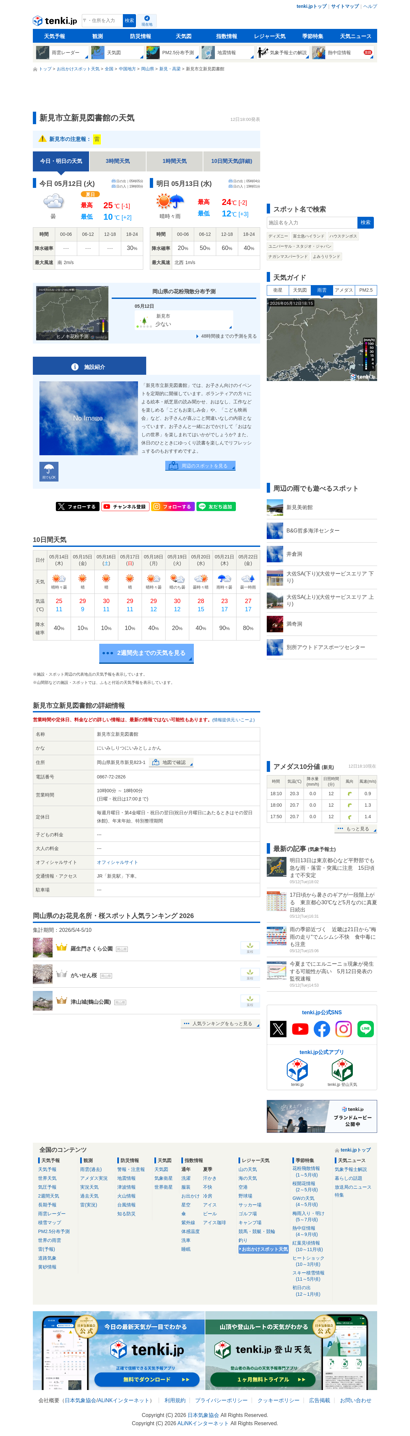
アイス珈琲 (214, 1222)
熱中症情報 (311, 1231)
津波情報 (126, 1187)
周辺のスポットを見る (205, 465)
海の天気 (248, 1178)
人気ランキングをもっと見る (222, 1023)
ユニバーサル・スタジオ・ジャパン (299, 246)
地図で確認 (174, 762)
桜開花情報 (311, 1187)
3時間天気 (118, 161)
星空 (186, 1204)
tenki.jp (56, 22)
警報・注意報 (131, 1169)
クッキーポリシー (279, 1400)
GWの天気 (311, 1202)
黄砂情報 (47, 1266)
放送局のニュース (353, 1187)
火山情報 (126, 1196)
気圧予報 (47, 1187)
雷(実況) (88, 1204)
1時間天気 (175, 161)
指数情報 (226, 36)
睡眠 (186, 1249)
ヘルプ (370, 6)
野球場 (245, 1196)
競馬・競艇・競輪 (257, 1231)
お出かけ (190, 1196)
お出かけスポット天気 (265, 1249)
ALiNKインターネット (123, 1400)
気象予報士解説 (351, 1169)
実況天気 (89, 1187)
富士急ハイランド (309, 236)
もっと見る (357, 828)
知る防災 (126, 1213)
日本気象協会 (80, 1400)
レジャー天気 (269, 36)
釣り (243, 1240)
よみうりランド (326, 256)
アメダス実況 (94, 1178)
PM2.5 (366, 290)
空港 (243, 1187)
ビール (210, 1213)
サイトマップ (345, 6)
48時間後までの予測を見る (229, 336)
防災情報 (140, 36)
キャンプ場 (250, 1222)
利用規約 (175, 1400)
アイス (210, 1204)
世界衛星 (163, 1187)
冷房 (207, 1196)
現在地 (147, 24)
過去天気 (89, 1196)
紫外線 (188, 1222)
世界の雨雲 (49, 1240)
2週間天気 (48, 1196)
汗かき (210, 1178)
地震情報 (126, 1178)
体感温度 (190, 1231)
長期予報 (47, 1204)
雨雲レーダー (52, 1213)
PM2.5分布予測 (54, 1231)
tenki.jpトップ (312, 6)
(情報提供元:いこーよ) (233, 719)
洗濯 (186, 1178)
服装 (186, 1187)
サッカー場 (250, 1204)
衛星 (278, 290)
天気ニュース (356, 36)
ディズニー (278, 236)
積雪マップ (49, 1222)
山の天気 (248, 1169)
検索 (129, 20)
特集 (339, 1195)
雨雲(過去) (91, 1169)
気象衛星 (163, 1178)
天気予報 (54, 36)
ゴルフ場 (248, 1213)
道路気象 (47, 1258)
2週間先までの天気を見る (151, 653)
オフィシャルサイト (117, 862)
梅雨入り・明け (311, 1217)
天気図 (184, 36)
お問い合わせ (356, 1400)
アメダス (344, 290)
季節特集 (312, 36)
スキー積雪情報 (311, 1276)
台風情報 (126, 1204)
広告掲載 (319, 1400)
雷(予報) (46, 1249)
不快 (207, 1187)
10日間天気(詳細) (231, 161)
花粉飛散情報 (311, 1172)
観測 (97, 36)
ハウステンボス (343, 236)
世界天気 (47, 1178)
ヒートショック (311, 1261)
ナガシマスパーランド (288, 256)
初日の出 (311, 1291)
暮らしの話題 (348, 1178)
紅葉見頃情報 (311, 1246)
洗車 (186, 1240)
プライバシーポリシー (221, 1400)
